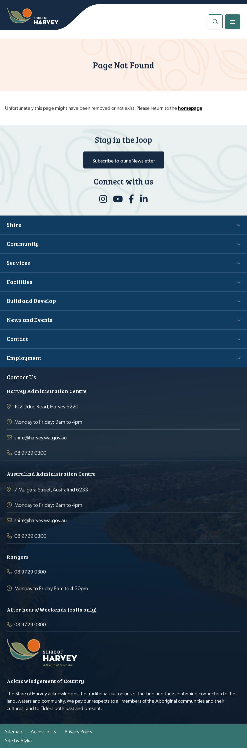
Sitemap (13, 731)
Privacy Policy (78, 731)
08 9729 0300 (30, 452)
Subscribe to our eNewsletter (123, 160)
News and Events (29, 320)
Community (23, 244)
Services (18, 263)
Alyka (26, 740)
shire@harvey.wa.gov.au (40, 437)
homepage (190, 107)
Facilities (19, 282)
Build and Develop (31, 301)
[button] (215, 21)
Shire (14, 225)
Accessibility (43, 731)
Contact (17, 339)
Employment (24, 358)
